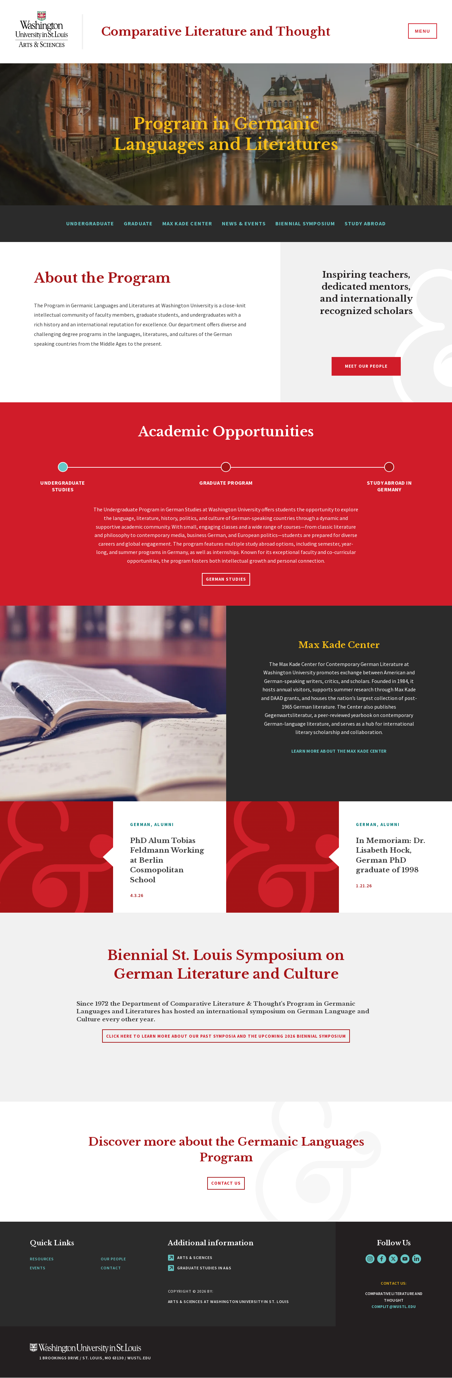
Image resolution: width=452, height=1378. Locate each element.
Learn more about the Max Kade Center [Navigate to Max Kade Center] (339, 751)
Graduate (138, 223)
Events (37, 1267)
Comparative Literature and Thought (215, 31)
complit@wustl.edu (394, 1306)
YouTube (404, 1258)
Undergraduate (90, 223)
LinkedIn (416, 1258)
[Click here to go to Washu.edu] (85, 1351)
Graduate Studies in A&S (200, 1267)
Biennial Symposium (305, 223)
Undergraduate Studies (62, 486)
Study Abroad (365, 223)
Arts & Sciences (190, 1257)
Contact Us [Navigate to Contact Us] (226, 1183)
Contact (111, 1267)
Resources (42, 1258)
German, (141, 824)
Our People (113, 1258)
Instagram (370, 1258)
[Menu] (422, 31)
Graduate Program (225, 482)
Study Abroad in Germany (389, 486)
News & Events (244, 223)
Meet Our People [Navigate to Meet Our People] (366, 366)
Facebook (381, 1258)
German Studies (226, 579)
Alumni (164, 824)
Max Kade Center (187, 223)
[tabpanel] (226, 539)
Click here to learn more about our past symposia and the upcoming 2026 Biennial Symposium (226, 1036)
